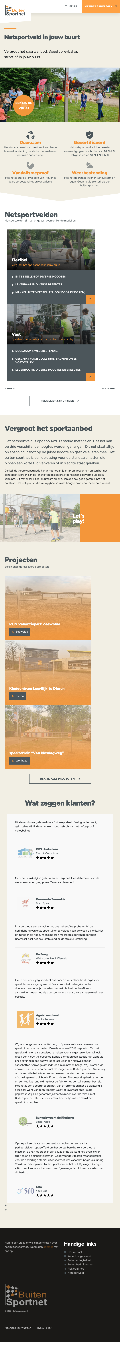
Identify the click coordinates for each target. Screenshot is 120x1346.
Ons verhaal (74, 1252)
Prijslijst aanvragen (60, 401)
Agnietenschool (47, 1015)
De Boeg (41, 954)
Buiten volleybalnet (79, 1260)
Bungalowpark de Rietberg (55, 1117)
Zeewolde (20, 631)
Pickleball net (75, 1268)
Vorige (10, 388)
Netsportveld (75, 1272)
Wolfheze (19, 760)
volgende (108, 388)
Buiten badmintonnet (80, 1264)
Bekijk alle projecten (60, 778)
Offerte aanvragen (101, 6)
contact (48, 1247)
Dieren (18, 696)
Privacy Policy (43, 1327)
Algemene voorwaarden (18, 1327)
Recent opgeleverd (79, 1256)
